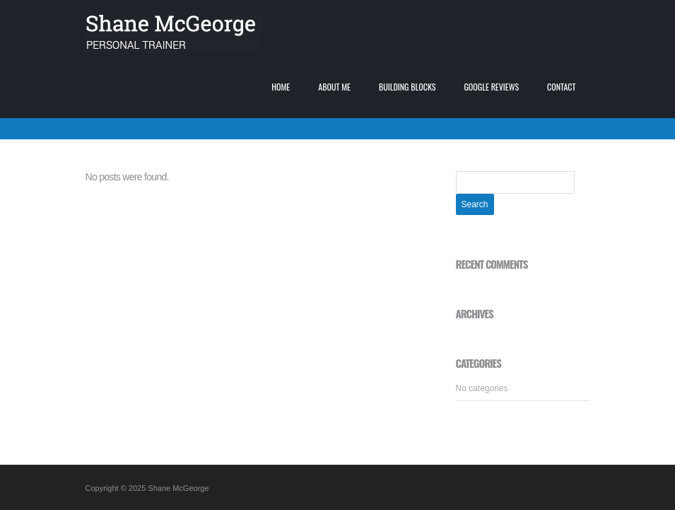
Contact (561, 87)
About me (334, 87)
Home (280, 87)
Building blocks (407, 87)
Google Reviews (491, 87)
